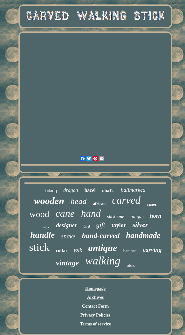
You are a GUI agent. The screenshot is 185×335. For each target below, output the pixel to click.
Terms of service (95, 324)
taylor (119, 225)
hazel (90, 190)
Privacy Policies (95, 315)
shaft (108, 190)
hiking (51, 190)
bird (87, 226)
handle (42, 235)
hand (91, 213)
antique (102, 248)
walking (102, 261)
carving (152, 249)
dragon (70, 190)
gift (100, 225)
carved (126, 200)
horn (155, 216)
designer (66, 225)
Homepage (95, 288)
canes (152, 204)
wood (39, 214)
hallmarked (133, 190)
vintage (67, 263)
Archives (95, 297)
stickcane (115, 216)
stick (39, 247)
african (99, 203)
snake (68, 236)
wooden (49, 200)
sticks (131, 265)
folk (78, 250)
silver (140, 225)
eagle (46, 227)
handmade (143, 235)
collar (62, 250)
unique (137, 216)
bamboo (129, 251)
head (79, 201)
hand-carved (101, 236)
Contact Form (95, 306)
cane (65, 213)
